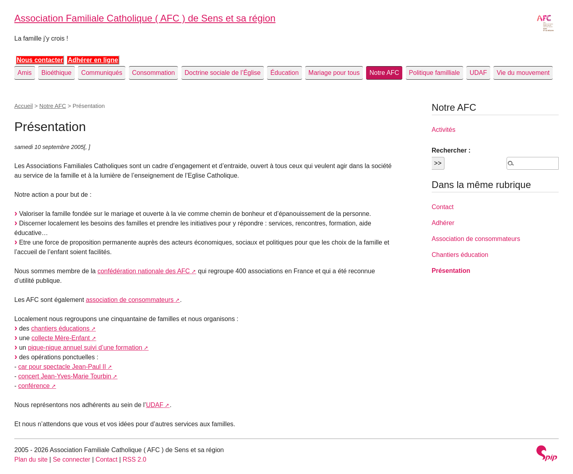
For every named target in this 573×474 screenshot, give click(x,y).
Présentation (451, 270)
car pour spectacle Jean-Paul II (62, 366)
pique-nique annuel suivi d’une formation (85, 347)
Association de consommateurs (476, 238)
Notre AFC (384, 72)
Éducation (284, 72)
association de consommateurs (130, 299)
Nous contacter (40, 60)
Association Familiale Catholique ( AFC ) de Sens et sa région (144, 18)
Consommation (153, 72)
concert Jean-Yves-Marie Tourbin (64, 376)
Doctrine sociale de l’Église (223, 72)
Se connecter (71, 459)
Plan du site (31, 459)
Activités (444, 129)
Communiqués (101, 72)
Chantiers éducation (460, 254)
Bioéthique (56, 72)
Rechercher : (451, 150)
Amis (25, 72)
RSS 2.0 (134, 459)
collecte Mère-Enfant (60, 338)
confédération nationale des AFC (143, 271)
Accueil (23, 106)
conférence (34, 385)
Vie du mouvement (523, 72)
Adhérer (443, 222)
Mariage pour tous (334, 72)
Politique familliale (434, 72)
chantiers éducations (60, 328)
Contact (443, 207)
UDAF (478, 72)
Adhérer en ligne (93, 60)
